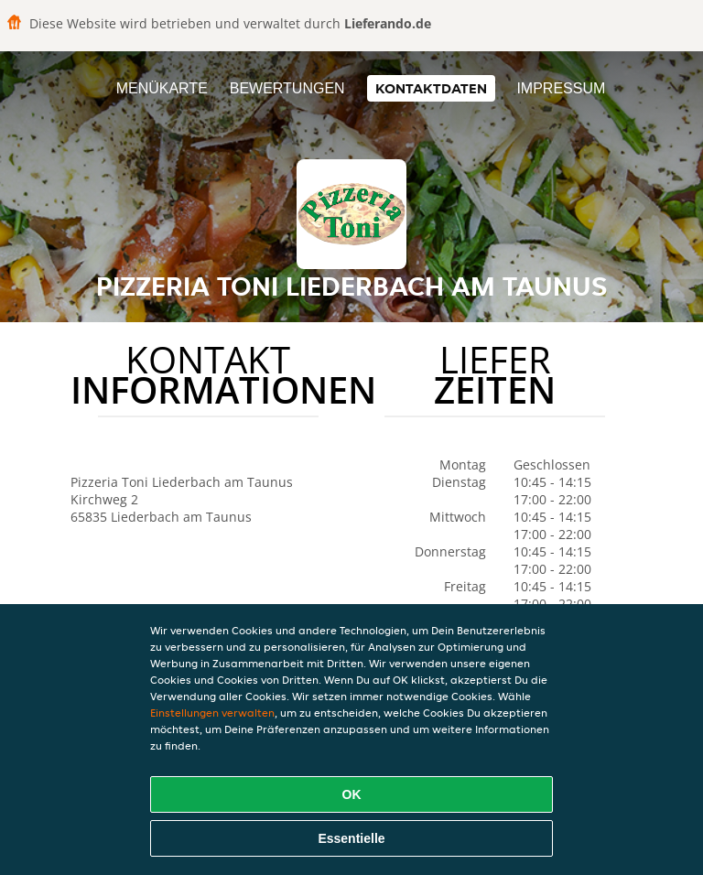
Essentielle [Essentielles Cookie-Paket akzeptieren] (351, 838)
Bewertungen (287, 88)
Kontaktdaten (431, 88)
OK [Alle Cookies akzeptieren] (352, 794)
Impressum (560, 88)
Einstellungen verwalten (212, 712)
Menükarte (162, 88)
